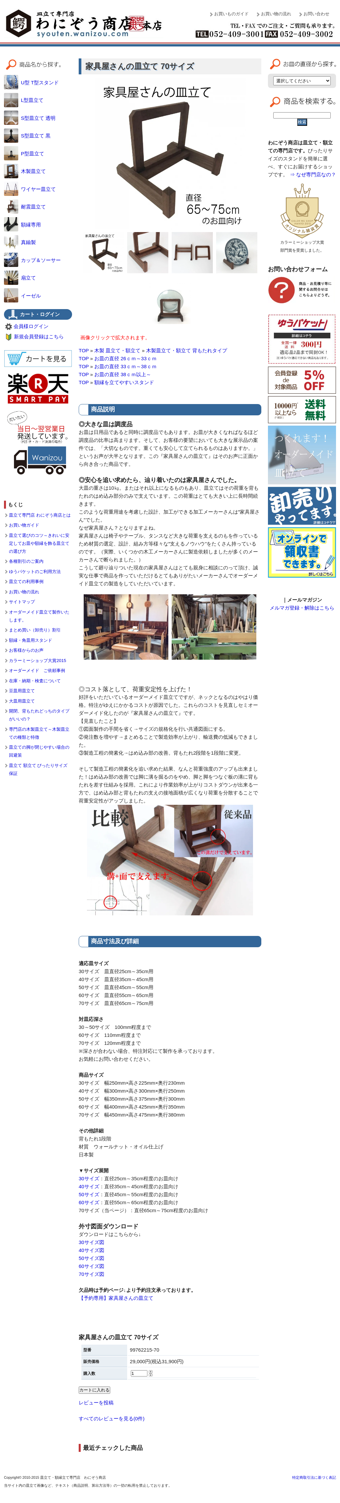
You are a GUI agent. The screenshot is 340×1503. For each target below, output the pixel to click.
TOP (84, 350)
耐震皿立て (25, 206)
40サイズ (89, 1186)
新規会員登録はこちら (39, 336)
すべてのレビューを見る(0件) (111, 1418)
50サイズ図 (91, 1258)
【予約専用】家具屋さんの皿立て (116, 1298)
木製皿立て (25, 171)
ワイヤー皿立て (30, 189)
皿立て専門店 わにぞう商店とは (40, 515)
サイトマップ (22, 601)
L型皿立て (23, 100)
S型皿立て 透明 (29, 118)
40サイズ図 (91, 1250)
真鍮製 (20, 242)
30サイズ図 (91, 1242)
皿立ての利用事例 (26, 581)
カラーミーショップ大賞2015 (37, 660)
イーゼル (22, 295)
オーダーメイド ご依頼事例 (37, 670)
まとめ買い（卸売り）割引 (35, 629)
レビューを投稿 (96, 1402)
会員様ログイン (31, 326)
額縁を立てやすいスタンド (124, 382)
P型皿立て (24, 153)
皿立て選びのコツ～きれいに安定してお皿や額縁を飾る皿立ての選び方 (39, 543)
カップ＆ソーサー (32, 260)
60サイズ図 (91, 1266)
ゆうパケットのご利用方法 (35, 571)
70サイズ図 (91, 1274)
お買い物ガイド (24, 525)
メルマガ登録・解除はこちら (302, 608)
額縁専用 (22, 224)
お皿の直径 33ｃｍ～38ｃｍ (125, 366)
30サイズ (89, 1178)
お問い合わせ (316, 13)
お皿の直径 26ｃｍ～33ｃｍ (125, 358)
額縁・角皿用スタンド (30, 640)
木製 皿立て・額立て (117, 350)
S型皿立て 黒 (27, 135)
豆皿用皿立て (22, 690)
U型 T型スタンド (31, 82)
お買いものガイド (231, 13)
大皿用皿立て (22, 701)
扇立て (20, 278)
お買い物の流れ (276, 13)
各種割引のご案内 (26, 561)
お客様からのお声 (26, 650)
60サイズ (89, 1202)
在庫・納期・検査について (35, 680)
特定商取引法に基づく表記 (314, 1477)
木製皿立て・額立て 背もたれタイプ (186, 350)
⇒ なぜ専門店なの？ (313, 174)
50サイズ (89, 1194)
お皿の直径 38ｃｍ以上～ (122, 374)
